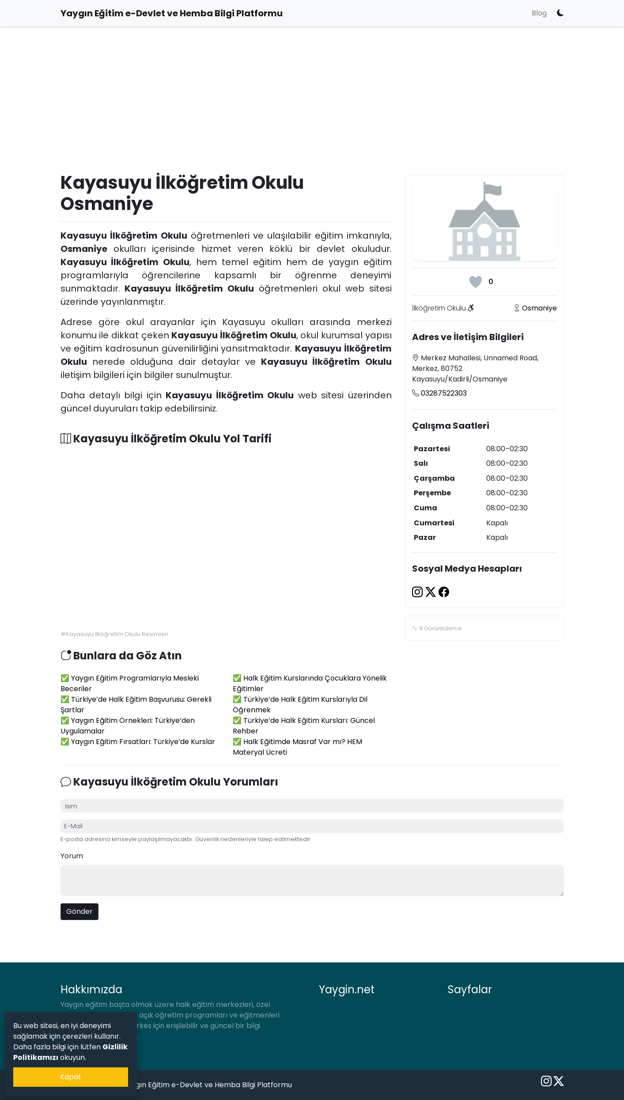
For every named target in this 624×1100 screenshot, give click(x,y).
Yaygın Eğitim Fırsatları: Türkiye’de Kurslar (143, 742)
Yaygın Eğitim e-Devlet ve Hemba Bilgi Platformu (207, 1085)
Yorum (72, 856)
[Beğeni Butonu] (475, 281)
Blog (539, 13)
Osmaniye (539, 308)
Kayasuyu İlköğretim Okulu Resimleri (117, 634)
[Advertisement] (312, 108)
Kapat (70, 1077)
